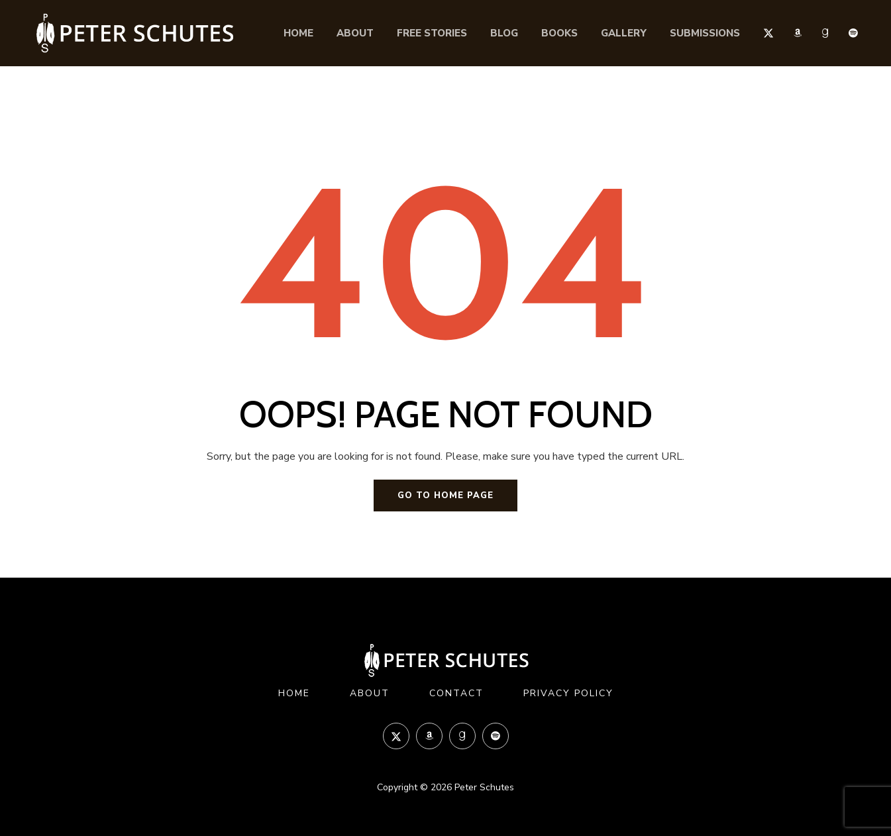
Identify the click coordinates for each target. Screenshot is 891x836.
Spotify (853, 33)
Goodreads (825, 33)
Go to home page (445, 495)
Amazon (798, 33)
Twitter (768, 32)
